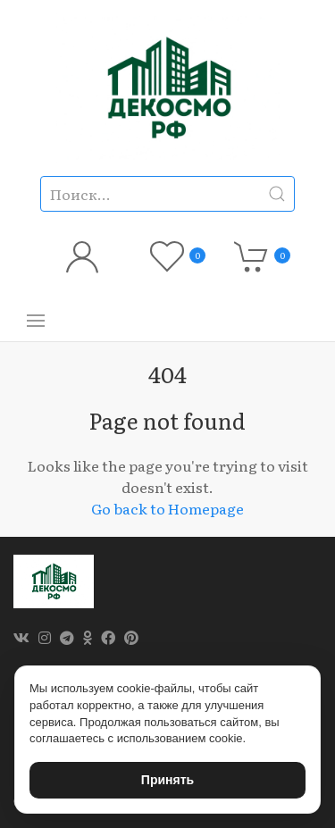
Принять (167, 780)
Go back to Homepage (167, 508)
